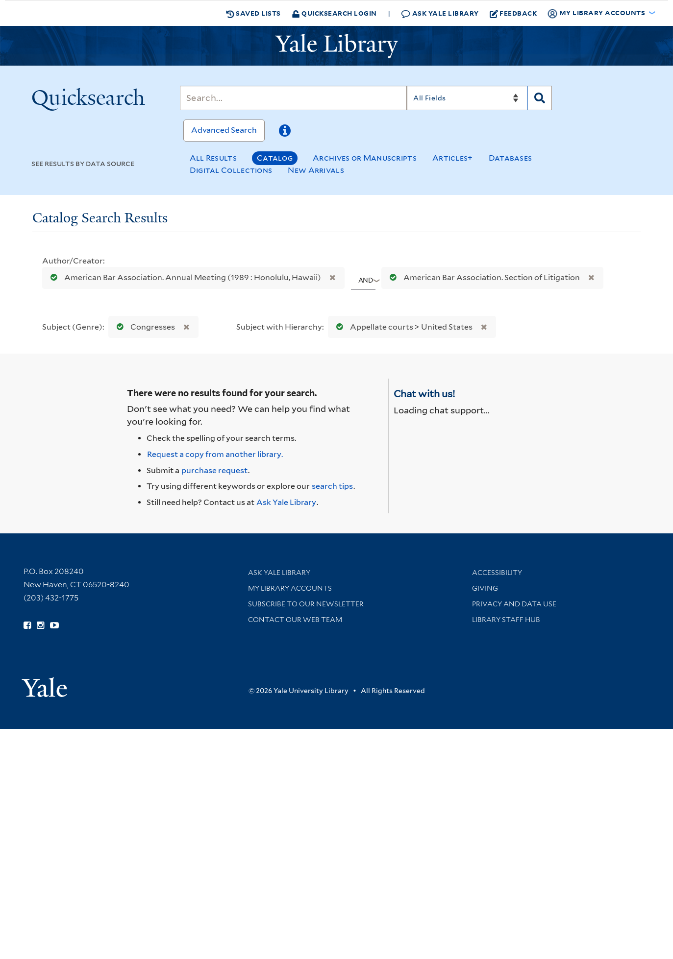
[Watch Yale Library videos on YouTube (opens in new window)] (54, 625)
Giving (485, 588)
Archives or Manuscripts (365, 158)
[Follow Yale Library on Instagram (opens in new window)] (40, 625)
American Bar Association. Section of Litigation (482, 277)
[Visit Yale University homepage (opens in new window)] (44, 684)
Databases (510, 158)
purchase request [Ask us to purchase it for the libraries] (214, 470)
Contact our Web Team (295, 619)
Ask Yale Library (440, 13)
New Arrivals (316, 170)
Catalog (275, 158)
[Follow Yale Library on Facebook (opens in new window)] (27, 625)
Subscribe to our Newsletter (306, 604)
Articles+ (452, 158)
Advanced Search (224, 130)
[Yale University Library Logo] (336, 46)
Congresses (143, 327)
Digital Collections (231, 170)
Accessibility (497, 572)
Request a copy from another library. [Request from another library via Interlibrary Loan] (215, 454)
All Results (213, 158)
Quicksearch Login (334, 13)
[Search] (293, 98)
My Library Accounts (290, 588)
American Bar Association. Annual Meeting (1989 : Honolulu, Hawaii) (184, 277)
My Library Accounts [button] (597, 13)
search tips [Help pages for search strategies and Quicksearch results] (332, 486)
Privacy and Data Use (514, 604)
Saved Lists (253, 13)
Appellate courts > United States (402, 327)
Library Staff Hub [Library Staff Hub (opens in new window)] (506, 619)
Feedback (513, 13)
